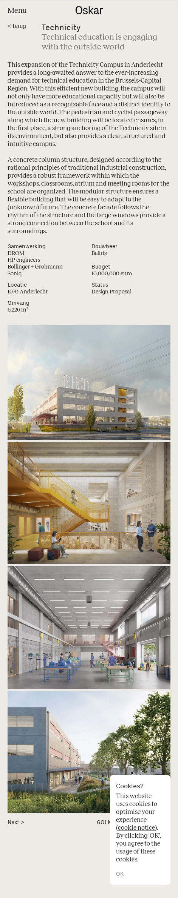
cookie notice (136, 827)
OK (120, 874)
